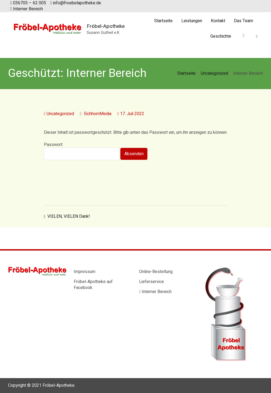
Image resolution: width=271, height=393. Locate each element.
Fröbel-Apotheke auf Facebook (93, 284)
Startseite (163, 21)
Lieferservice (151, 281)
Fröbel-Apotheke (106, 26)
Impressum (84, 271)
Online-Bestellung (156, 271)
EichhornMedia (97, 114)
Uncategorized (60, 114)
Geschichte (220, 36)
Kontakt (218, 21)
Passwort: (82, 151)
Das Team (243, 21)
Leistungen (191, 21)
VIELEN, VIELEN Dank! (68, 216)
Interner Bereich (26, 9)
